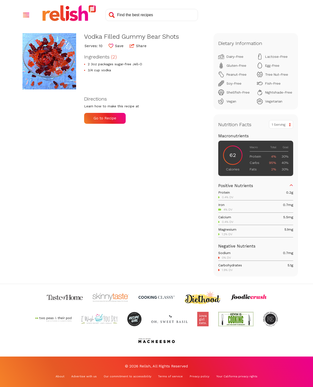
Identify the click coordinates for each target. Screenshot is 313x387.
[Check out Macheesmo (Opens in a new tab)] (156, 341)
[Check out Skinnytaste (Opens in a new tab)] (111, 297)
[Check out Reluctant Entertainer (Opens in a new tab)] (270, 319)
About (60, 376)
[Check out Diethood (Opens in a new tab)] (202, 297)
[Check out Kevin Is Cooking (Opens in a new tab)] (236, 319)
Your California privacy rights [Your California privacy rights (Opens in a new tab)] (236, 376)
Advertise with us (84, 376)
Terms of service (170, 376)
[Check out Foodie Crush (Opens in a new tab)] (248, 297)
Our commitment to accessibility (127, 376)
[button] (26, 15)
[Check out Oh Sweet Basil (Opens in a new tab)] (169, 319)
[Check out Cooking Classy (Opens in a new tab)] (156, 297)
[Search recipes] (151, 15)
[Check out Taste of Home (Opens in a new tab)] (65, 297)
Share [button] (138, 45)
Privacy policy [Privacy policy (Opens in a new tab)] (199, 376)
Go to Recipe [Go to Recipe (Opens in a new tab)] (105, 118)
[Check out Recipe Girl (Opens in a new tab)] (134, 319)
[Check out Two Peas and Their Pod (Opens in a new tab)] (53, 319)
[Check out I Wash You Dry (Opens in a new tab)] (99, 319)
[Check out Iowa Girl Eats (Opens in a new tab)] (203, 319)
